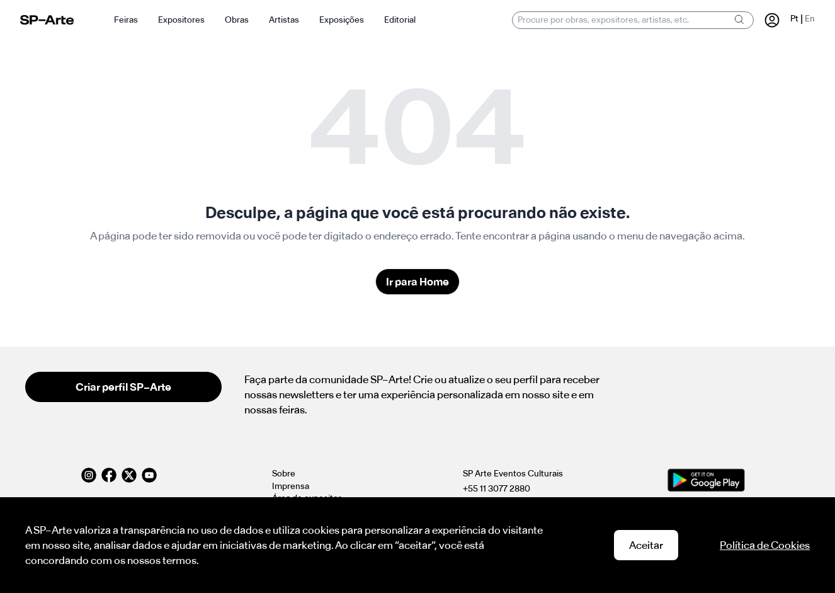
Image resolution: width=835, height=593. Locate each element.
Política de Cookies (765, 545)
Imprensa (290, 486)
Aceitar (646, 545)
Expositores (181, 19)
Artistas (284, 19)
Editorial (400, 19)
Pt (794, 18)
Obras (237, 19)
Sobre (283, 473)
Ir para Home (417, 281)
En (810, 18)
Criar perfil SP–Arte (123, 387)
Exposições (341, 19)
